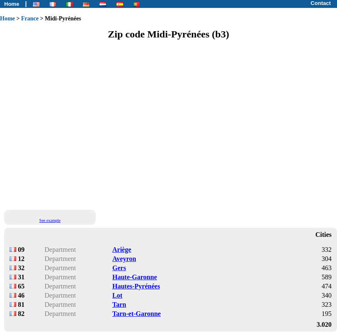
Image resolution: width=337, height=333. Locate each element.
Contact (321, 3)
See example (50, 220)
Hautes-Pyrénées (136, 286)
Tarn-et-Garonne (136, 313)
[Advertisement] (78, 124)
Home (11, 4)
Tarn (119, 304)
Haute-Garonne (134, 277)
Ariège (121, 249)
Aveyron (124, 258)
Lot (117, 295)
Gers (119, 267)
